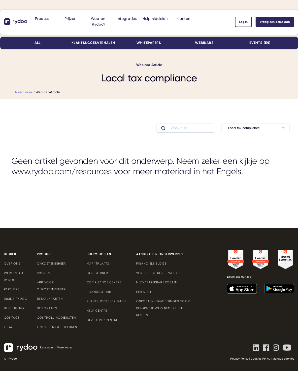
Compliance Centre (104, 282)
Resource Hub (99, 292)
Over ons (12, 263)
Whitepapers (148, 43)
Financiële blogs (151, 263)
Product (42, 18)
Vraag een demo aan (275, 22)
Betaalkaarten (50, 299)
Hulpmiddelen (154, 18)
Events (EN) (259, 43)
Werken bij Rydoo (13, 276)
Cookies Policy (260, 359)
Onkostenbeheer (51, 263)
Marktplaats (98, 263)
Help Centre (97, 310)
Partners (12, 289)
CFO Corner (97, 273)
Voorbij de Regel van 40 (158, 273)
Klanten (183, 18)
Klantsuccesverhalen (93, 43)
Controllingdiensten (56, 317)
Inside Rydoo (16, 299)
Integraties (127, 18)
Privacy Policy (239, 359)
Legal (9, 327)
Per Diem (143, 292)
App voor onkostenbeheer (51, 286)
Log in (243, 22)
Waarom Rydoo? (98, 21)
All (37, 43)
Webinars (204, 43)
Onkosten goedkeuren (57, 327)
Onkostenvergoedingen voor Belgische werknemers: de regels (163, 308)
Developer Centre (102, 320)
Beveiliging (14, 308)
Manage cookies (283, 359)
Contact (12, 317)
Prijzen (70, 18)
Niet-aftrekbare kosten (157, 282)
